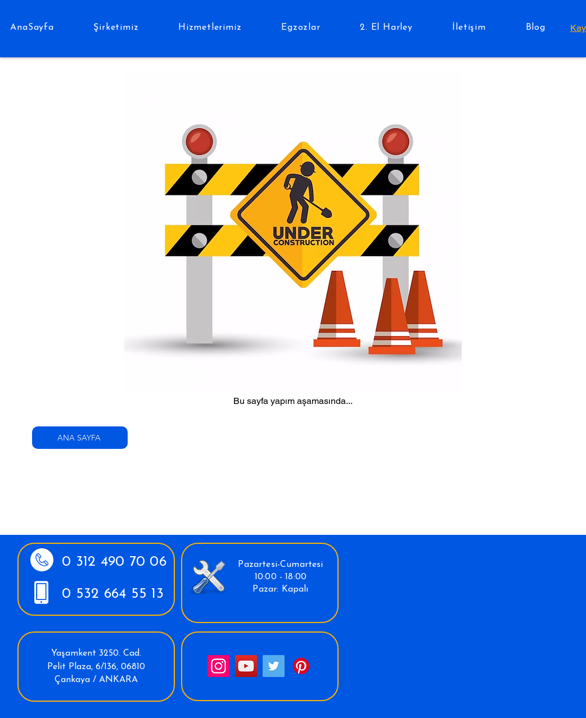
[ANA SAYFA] (80, 437)
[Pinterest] (301, 666)
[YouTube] (246, 666)
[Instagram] (218, 666)
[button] (116, 27)
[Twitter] (274, 666)
